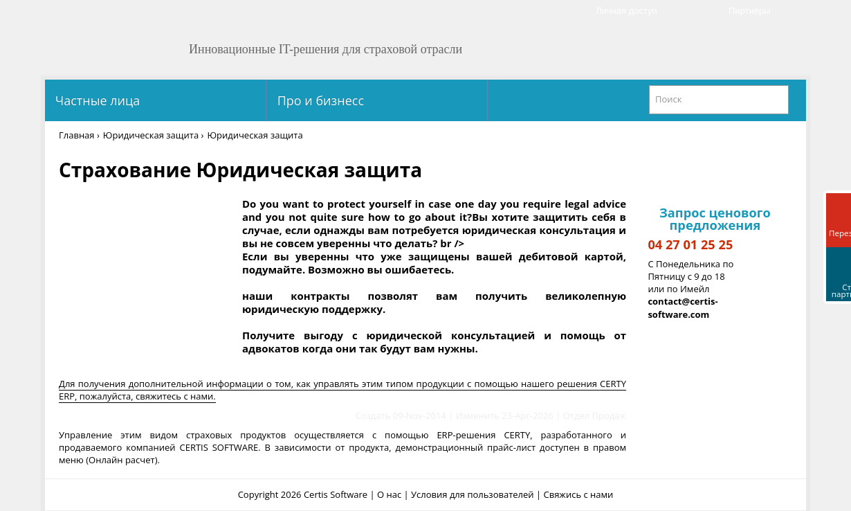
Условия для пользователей (472, 494)
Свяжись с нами (579, 494)
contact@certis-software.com (682, 308)
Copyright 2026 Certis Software (302, 494)
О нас (389, 494)
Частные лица (96, 100)
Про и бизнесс (319, 100)
